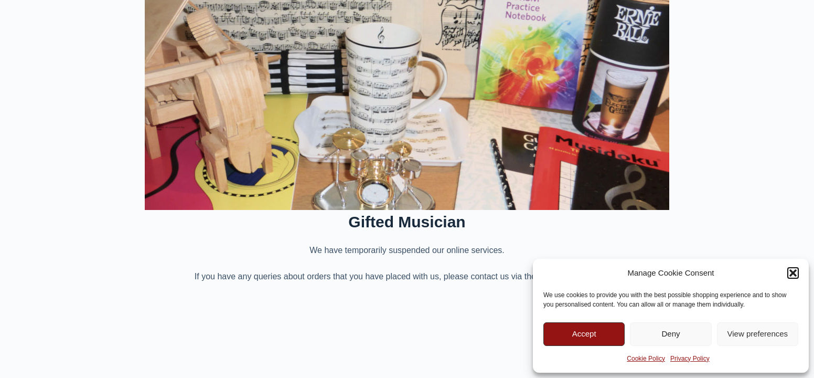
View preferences (757, 333)
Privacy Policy (690, 358)
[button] (793, 273)
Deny (670, 333)
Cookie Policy (646, 358)
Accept (584, 333)
